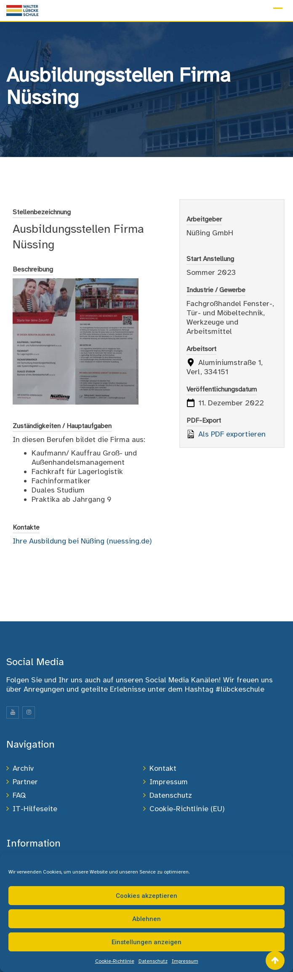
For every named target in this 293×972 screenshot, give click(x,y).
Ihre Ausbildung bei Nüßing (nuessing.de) (82, 541)
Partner (25, 781)
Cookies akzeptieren (146, 896)
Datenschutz (153, 961)
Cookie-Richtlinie (114, 961)
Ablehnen (146, 919)
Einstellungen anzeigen (146, 942)
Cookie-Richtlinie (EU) (187, 808)
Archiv (23, 768)
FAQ (19, 795)
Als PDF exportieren (226, 434)
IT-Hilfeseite (35, 808)
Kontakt (162, 768)
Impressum (185, 961)
